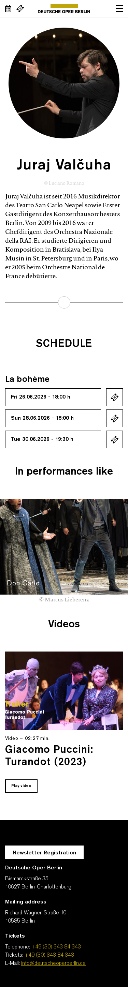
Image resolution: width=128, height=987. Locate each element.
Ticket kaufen (114, 397)
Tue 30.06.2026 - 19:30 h (42, 439)
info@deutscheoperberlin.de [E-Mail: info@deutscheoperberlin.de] (53, 963)
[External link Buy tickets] (20, 8)
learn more (64, 302)
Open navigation (119, 8)
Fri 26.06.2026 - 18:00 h (40, 397)
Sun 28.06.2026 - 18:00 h (42, 418)
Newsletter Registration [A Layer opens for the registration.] (44, 853)
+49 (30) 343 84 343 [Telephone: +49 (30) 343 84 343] (56, 947)
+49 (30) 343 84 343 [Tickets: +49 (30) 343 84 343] (49, 955)
